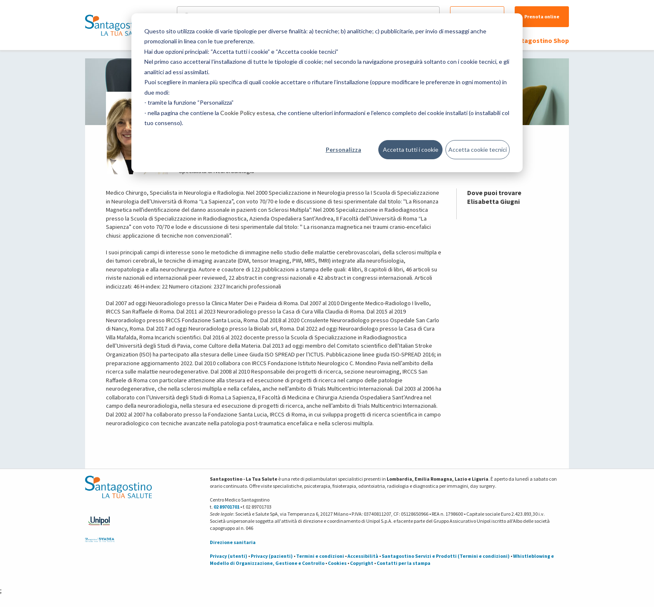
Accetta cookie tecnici (477, 149)
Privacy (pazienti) (272, 556)
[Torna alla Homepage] (116, 25)
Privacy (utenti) (228, 556)
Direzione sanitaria (233, 542)
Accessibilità (362, 556)
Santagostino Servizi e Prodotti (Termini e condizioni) (446, 556)
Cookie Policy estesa (247, 112)
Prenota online (541, 16)
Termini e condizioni (320, 556)
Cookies (337, 563)
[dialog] (327, 92)
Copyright (361, 563)
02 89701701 (226, 507)
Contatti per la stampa (403, 563)
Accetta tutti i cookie (410, 149)
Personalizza (343, 149)
